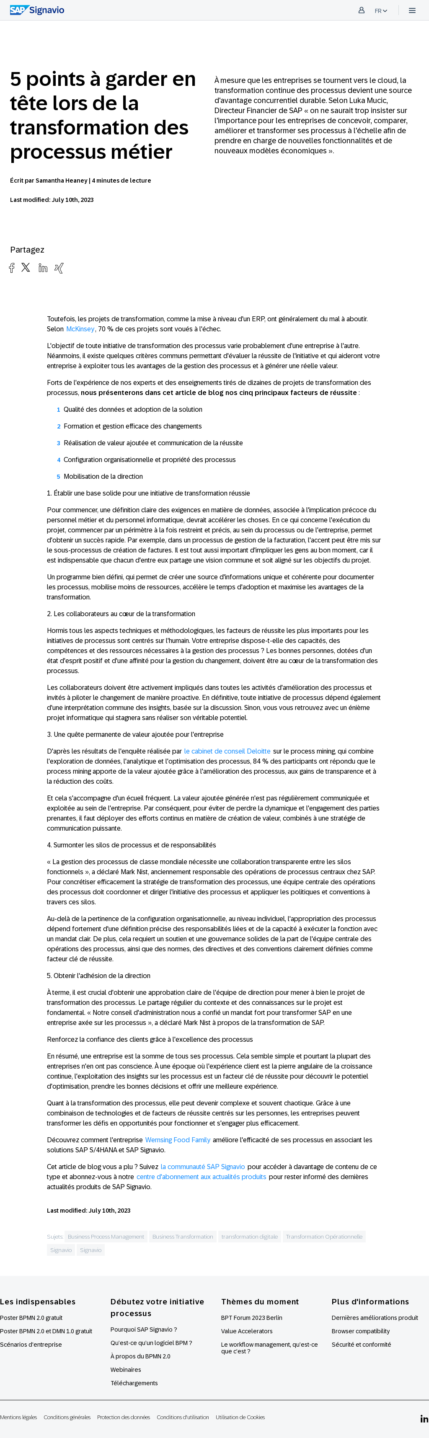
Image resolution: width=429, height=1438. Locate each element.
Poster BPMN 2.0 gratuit (31, 1317)
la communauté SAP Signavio (203, 1166)
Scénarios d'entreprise (31, 1344)
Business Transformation (182, 1236)
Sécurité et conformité (361, 1344)
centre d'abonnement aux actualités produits (201, 1176)
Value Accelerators (247, 1331)
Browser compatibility (361, 1331)
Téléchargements (134, 1383)
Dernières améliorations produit (375, 1317)
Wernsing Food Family (177, 1140)
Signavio (61, 1250)
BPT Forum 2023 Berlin (251, 1317)
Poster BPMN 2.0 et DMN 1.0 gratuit (46, 1331)
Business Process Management (106, 1236)
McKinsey (80, 329)
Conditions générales (67, 1417)
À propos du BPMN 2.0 (141, 1356)
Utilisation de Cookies (240, 1417)
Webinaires (126, 1369)
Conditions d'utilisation (183, 1417)
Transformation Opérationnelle (324, 1236)
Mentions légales (18, 1417)
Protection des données (123, 1417)
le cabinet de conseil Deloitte (227, 751)
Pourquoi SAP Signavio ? (144, 1329)
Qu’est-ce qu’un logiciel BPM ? (151, 1343)
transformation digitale (250, 1236)
